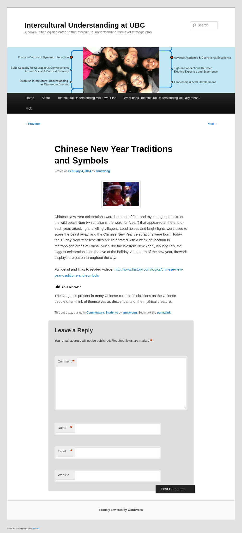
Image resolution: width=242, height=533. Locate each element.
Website (63, 475)
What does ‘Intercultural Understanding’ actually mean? (162, 98)
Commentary (95, 312)
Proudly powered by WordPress (121, 510)
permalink (164, 312)
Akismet (36, 528)
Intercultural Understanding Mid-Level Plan (86, 98)
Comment (66, 361)
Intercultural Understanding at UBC (84, 25)
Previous (32, 124)
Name (65, 427)
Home (30, 98)
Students (112, 312)
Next (213, 124)
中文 (29, 108)
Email (65, 451)
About (46, 98)
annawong (103, 171)
